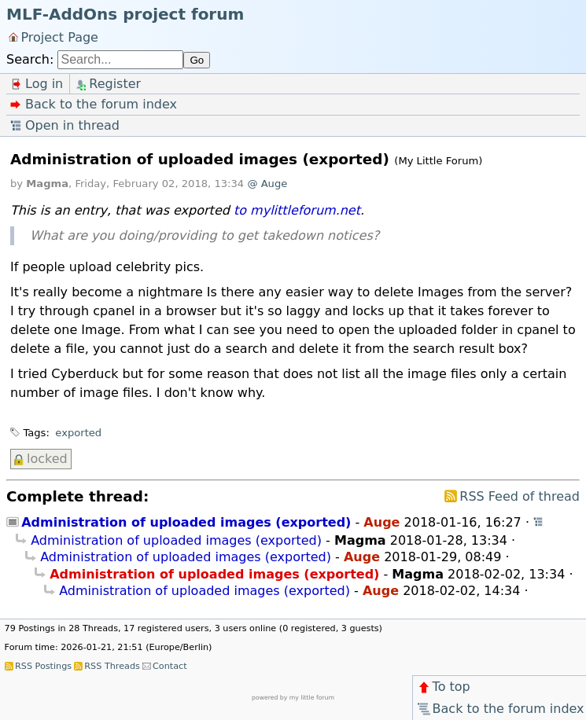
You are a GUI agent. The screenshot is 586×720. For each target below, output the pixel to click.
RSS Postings (43, 666)
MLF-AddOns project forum (125, 14)
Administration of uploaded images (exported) (186, 522)
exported (78, 433)
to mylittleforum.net (297, 210)
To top (443, 686)
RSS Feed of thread (519, 496)
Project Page (59, 36)
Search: (29, 59)
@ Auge (267, 183)
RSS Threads (111, 666)
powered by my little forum (293, 697)
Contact (170, 666)
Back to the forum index (500, 708)
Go (197, 60)
